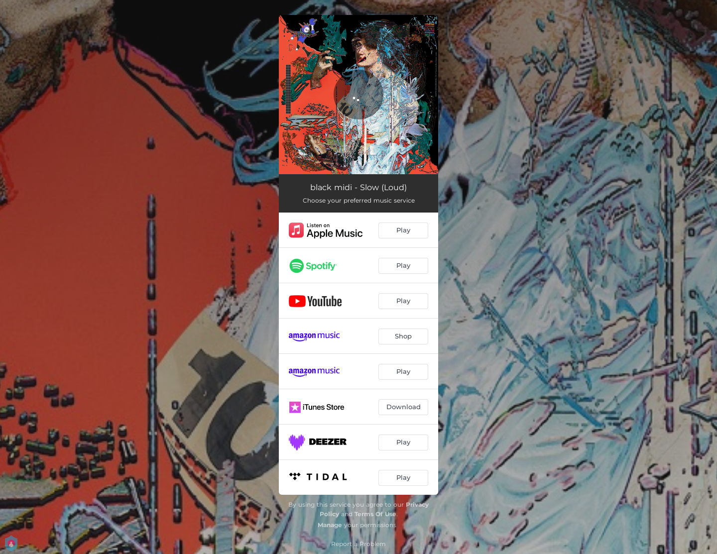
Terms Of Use (375, 514)
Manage (330, 525)
